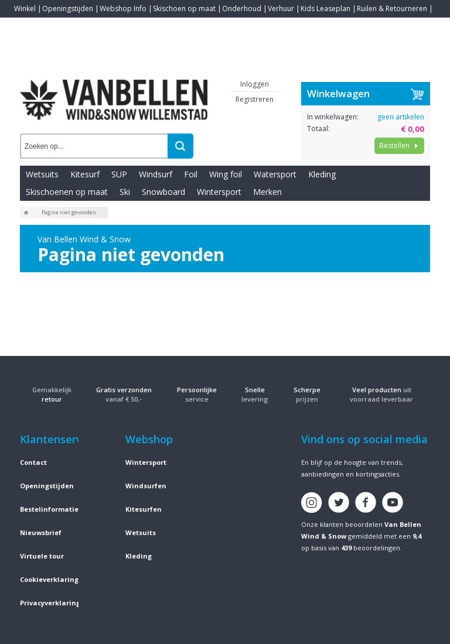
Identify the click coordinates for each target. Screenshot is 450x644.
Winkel (25, 8)
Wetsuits (42, 174)
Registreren (255, 99)
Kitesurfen (143, 509)
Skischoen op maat (184, 8)
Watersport (275, 174)
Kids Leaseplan (325, 8)
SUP (119, 174)
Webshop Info (123, 8)
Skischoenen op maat (67, 191)
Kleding (322, 174)
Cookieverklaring (49, 579)
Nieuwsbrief (41, 532)
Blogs (55, 26)
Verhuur (281, 8)
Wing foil (225, 174)
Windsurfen (145, 485)
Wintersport (219, 191)
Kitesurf (85, 174)
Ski (125, 191)
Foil (190, 174)
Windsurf (155, 174)
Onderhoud (241, 8)
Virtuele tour (42, 555)
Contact (27, 26)
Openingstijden (67, 8)
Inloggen (254, 84)
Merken (267, 191)
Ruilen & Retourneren (392, 8)
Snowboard (163, 191)
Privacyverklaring (50, 602)
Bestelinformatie (49, 509)
